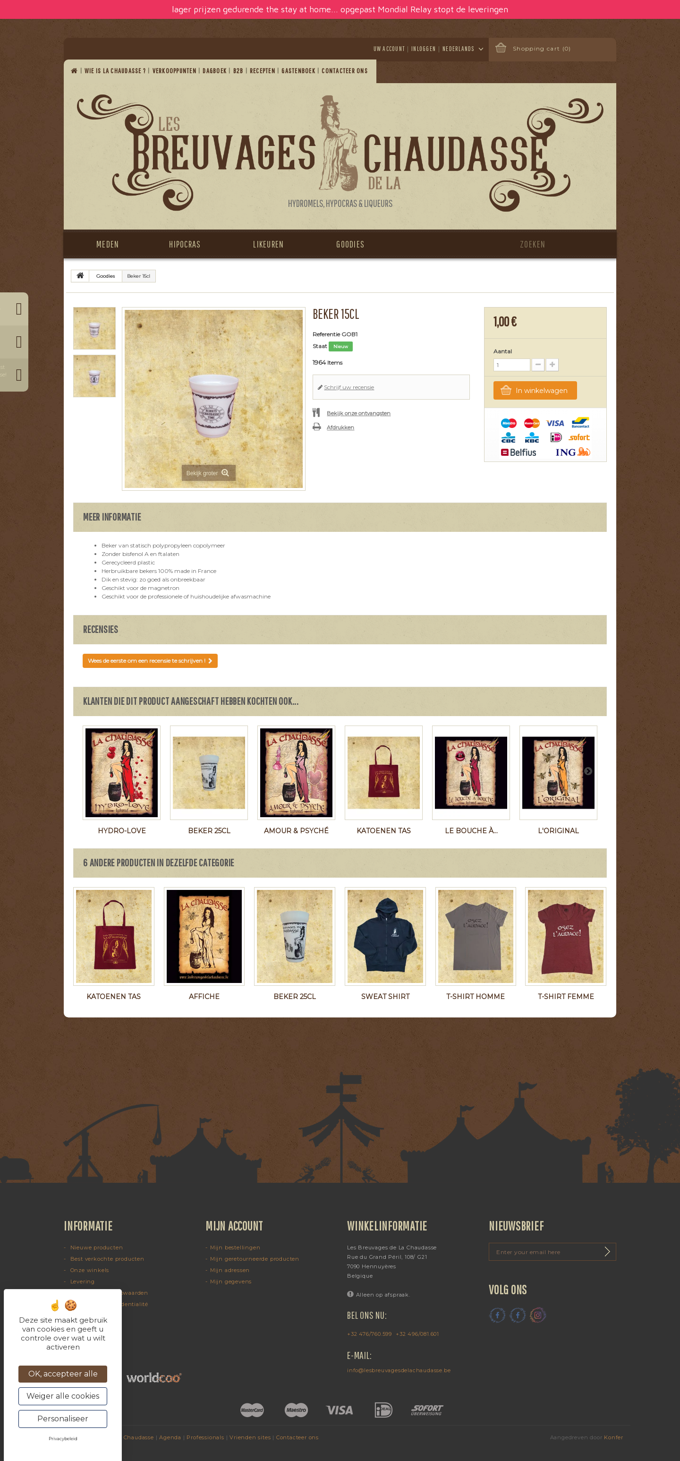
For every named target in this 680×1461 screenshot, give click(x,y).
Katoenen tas (384, 831)
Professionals (205, 1437)
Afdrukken (340, 427)
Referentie (326, 334)
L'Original (558, 831)
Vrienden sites (250, 1437)
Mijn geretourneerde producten (254, 1259)
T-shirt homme (475, 996)
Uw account (389, 48)
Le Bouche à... (471, 831)
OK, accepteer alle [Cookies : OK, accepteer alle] (63, 1373)
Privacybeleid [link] (63, 1438)
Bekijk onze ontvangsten (359, 413)
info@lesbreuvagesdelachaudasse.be (398, 1370)
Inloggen (423, 48)
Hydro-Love (122, 831)
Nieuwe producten (95, 1247)
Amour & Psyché (296, 831)
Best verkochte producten (106, 1259)
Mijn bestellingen (235, 1247)
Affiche (204, 996)
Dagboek (215, 71)
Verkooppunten (175, 71)
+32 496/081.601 (417, 1334)
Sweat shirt (385, 996)
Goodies (350, 244)
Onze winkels (88, 1270)
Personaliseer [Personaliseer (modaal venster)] (62, 1418)
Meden (107, 244)
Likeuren (268, 244)
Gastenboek (299, 71)
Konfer (613, 1437)
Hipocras (185, 244)
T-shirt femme (566, 996)
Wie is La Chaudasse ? (116, 71)
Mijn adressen (230, 1270)
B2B (239, 71)
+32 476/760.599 (369, 1334)
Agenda (170, 1437)
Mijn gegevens (231, 1281)
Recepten (263, 71)
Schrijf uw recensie (349, 387)
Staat (320, 346)
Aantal (502, 351)
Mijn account (234, 1226)
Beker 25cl (209, 831)
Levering (81, 1281)
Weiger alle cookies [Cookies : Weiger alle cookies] (62, 1396)
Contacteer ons (345, 71)
